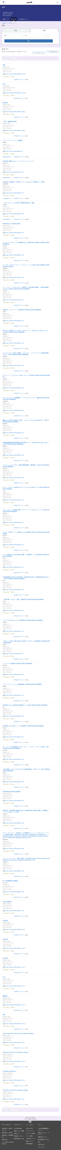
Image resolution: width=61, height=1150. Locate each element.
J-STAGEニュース (30, 1138)
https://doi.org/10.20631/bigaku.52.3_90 (15, 891)
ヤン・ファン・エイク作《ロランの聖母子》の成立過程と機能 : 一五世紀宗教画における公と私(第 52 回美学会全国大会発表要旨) (26, 288)
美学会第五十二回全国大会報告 (11, 224)
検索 (15, 30)
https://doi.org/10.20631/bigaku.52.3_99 (15, 910)
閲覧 (44, 30)
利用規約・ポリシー (19, 1136)
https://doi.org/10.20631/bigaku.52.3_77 (15, 653)
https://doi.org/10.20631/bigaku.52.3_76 (15, 631)
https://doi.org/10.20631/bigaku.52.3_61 (15, 299)
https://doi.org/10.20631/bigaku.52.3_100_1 (15, 929)
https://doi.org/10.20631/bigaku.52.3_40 (15, 213)
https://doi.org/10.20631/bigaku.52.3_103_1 (15, 1061)
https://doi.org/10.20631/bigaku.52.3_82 (15, 759)
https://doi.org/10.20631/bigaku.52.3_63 (15, 343)
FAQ (39, 1142)
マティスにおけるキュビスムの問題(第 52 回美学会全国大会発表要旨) (22, 620)
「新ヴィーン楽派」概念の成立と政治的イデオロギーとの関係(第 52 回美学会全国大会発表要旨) (26, 641)
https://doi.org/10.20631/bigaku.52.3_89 (15, 871)
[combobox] (14, 35)
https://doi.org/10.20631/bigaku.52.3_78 (15, 674)
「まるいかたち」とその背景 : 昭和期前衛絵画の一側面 (18, 203)
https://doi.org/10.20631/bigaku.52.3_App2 (15, 130)
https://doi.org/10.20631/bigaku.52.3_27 (15, 193)
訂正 (4, 977)
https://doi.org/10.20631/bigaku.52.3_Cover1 (16, 74)
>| (16, 59)
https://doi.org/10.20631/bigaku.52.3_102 (15, 1042)
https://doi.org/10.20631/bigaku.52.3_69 (15, 477)
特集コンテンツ (30, 1141)
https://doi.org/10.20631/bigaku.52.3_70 (15, 500)
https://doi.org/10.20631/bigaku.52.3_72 (15, 544)
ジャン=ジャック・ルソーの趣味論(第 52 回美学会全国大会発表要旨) (22, 684)
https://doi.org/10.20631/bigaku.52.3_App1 (15, 111)
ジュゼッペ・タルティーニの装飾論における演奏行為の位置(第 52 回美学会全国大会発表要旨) (26, 243)
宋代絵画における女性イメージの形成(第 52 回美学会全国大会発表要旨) (23, 726)
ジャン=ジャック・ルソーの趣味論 (12, 140)
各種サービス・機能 (19, 1131)
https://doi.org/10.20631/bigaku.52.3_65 (15, 388)
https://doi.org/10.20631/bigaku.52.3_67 (15, 432)
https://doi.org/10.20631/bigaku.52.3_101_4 (15, 1023)
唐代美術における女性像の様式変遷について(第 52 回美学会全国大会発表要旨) (25, 705)
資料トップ (6, 19)
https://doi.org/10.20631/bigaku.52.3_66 (15, 410)
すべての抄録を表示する (53, 51)
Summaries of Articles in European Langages (15, 1052)
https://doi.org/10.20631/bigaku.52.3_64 (15, 365)
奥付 (4, 1014)
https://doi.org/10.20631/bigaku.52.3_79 (15, 695)
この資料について (23, 19)
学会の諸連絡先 (7, 901)
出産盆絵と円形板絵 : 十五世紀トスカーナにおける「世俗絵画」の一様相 (23, 182)
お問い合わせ (41, 1144)
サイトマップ (41, 1147)
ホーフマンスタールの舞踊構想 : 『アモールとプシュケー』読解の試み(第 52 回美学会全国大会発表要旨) (26, 398)
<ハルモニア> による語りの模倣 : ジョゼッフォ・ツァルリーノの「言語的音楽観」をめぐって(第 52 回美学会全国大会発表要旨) (26, 353)
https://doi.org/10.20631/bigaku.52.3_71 (15, 522)
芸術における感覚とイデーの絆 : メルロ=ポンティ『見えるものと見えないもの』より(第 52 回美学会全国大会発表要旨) (26, 331)
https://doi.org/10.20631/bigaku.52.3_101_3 (15, 1005)
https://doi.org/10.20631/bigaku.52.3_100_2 (15, 948)
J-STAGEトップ (5, 23)
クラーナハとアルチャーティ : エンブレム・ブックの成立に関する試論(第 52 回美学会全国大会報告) (26, 265)
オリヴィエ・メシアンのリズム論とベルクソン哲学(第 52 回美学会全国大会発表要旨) (26, 376)
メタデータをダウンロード (38, 52)
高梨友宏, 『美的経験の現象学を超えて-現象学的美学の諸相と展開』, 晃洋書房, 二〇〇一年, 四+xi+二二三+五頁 (26, 811)
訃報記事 (5, 939)
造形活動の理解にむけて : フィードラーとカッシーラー (18, 161)
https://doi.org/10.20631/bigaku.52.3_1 (14, 151)
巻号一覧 (13, 19)
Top (30, 1122)
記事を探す (4, 1139)
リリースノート (30, 1131)
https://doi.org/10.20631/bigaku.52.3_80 (15, 716)
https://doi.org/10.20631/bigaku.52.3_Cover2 (16, 93)
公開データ (16, 1133)
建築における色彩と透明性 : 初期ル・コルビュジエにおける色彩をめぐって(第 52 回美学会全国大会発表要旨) (26, 421)
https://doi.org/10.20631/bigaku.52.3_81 (15, 737)
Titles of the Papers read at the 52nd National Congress (18, 1033)
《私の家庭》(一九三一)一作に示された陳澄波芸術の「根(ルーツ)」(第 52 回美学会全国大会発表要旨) (26, 770)
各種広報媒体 (29, 1143)
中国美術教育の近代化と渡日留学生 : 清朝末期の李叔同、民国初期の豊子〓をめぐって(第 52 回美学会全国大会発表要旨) (26, 577)
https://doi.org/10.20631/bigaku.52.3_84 (15, 800)
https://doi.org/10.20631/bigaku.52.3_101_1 (15, 967)
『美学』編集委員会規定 (10, 121)
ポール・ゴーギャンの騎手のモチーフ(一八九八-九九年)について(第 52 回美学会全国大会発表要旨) (26, 488)
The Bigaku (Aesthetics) (9, 1071)
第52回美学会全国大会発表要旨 (12, 791)
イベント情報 (29, 1136)
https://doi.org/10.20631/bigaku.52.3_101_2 (15, 986)
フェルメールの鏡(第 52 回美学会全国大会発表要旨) (17, 663)
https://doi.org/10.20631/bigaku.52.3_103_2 (15, 1080)
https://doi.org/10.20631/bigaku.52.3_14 (15, 172)
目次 (4, 84)
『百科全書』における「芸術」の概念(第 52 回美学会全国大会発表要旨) (23, 599)
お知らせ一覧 (29, 1128)
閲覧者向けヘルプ (42, 1137)
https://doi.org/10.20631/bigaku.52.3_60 (15, 277)
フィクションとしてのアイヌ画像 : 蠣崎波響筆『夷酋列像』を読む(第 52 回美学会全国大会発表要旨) (26, 465)
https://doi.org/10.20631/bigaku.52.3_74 (15, 589)
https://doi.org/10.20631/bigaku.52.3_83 (15, 781)
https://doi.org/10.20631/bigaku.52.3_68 (15, 455)
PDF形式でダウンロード (19, 79)
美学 (10, 23)
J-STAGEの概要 (18, 1128)
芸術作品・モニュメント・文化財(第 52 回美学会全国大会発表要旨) (22, 310)
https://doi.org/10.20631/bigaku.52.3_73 (15, 567)
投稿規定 (5, 102)
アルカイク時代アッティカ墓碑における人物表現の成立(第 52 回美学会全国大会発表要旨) (26, 533)
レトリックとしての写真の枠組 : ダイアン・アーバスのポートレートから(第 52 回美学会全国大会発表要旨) (26, 510)
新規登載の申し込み (19, 1138)
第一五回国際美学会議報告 (10, 881)
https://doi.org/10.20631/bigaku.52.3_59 (15, 255)
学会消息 (5, 920)
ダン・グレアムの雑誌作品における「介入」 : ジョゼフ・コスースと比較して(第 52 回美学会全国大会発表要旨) (26, 747)
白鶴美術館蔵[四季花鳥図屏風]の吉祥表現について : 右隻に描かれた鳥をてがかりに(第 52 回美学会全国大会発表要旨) (26, 443)
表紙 (4, 65)
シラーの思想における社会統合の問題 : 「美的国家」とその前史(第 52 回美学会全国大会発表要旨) (26, 555)
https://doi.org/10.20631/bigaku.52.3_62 (15, 320)
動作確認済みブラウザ (43, 1139)
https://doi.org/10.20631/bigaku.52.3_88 (15, 848)
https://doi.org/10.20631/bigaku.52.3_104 (15, 1099)
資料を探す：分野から (7, 1132)
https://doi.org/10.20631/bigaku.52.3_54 (15, 232)
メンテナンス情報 (30, 1133)
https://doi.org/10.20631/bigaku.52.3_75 (15, 610)
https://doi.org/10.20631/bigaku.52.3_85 (15, 823)
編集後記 (5, 996)
